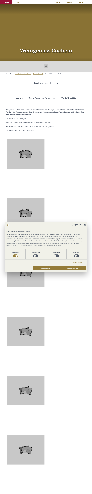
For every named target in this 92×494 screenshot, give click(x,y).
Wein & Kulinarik (38, 74)
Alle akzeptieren (72, 268)
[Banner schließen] (85, 225)
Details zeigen (77, 262)
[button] (6, 2)
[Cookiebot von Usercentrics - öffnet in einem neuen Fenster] (73, 225)
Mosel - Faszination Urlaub (23, 74)
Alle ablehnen (45, 268)
